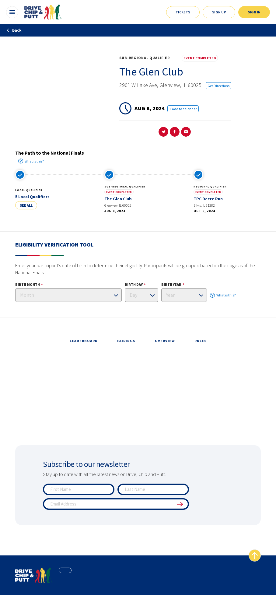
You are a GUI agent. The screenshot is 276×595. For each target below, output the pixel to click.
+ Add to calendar (183, 109)
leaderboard (84, 340)
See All (26, 205)
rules (200, 340)
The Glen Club (118, 198)
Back (13, 30)
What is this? (31, 161)
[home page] (34, 575)
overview (165, 340)
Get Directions (218, 85)
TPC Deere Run (208, 198)
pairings (126, 340)
